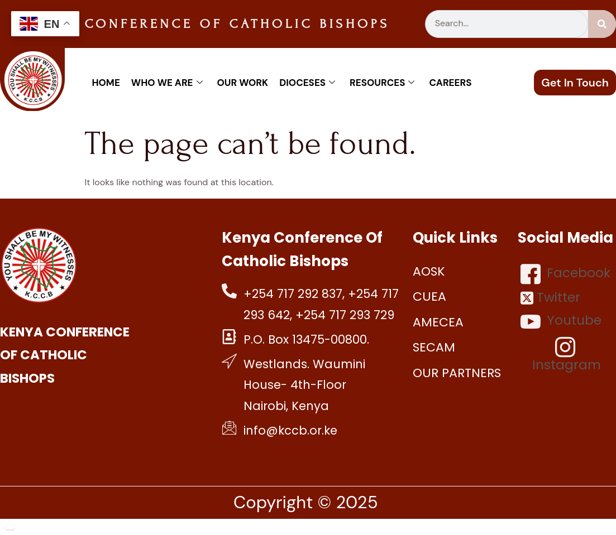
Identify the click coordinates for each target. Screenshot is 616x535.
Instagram (566, 355)
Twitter (550, 298)
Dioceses (307, 83)
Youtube (561, 321)
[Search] (602, 24)
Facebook (565, 274)
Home (106, 82)
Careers (450, 82)
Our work (243, 82)
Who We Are (167, 83)
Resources (382, 83)
